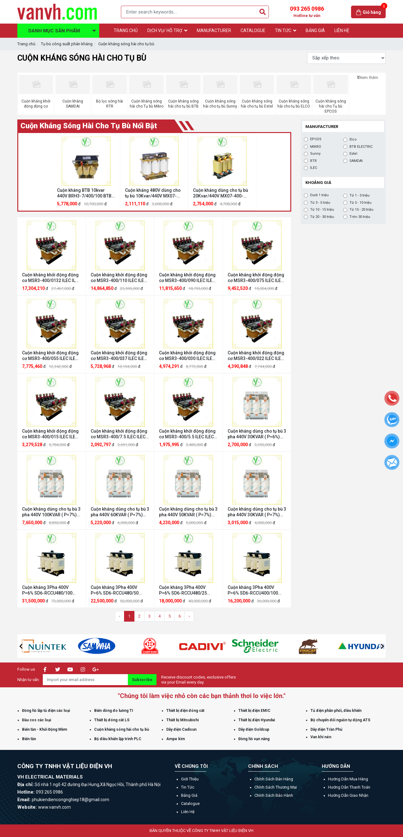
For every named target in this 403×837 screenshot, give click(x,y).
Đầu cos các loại (36, 720)
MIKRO (315, 147)
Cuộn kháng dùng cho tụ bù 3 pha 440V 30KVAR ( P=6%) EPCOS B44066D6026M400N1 (257, 434)
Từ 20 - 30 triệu (322, 217)
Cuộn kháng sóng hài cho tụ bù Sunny (220, 103)
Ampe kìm (175, 739)
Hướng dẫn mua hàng (348, 779)
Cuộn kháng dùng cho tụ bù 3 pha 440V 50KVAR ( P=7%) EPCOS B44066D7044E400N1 (188, 512)
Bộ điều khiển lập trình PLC (117, 739)
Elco (353, 139)
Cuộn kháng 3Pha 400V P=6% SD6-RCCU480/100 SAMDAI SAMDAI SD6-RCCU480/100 (47, 590)
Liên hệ (188, 811)
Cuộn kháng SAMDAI (72, 103)
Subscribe (142, 679)
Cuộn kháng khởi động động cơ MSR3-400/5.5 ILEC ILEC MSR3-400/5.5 (187, 434)
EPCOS (315, 139)
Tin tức (187, 787)
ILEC (313, 168)
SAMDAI (356, 161)
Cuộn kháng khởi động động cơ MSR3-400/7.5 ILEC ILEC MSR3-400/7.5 (119, 434)
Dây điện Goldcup (253, 729)
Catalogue (190, 803)
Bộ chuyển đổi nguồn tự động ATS (340, 720)
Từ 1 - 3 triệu (359, 195)
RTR (313, 161)
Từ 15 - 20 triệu (361, 210)
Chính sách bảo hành (273, 795)
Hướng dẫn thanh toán (349, 787)
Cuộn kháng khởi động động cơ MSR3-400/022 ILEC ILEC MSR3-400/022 (256, 355)
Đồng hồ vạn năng (254, 739)
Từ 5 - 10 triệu (360, 203)
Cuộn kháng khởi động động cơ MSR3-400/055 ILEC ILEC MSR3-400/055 (50, 355)
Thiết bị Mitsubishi (182, 720)
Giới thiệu (190, 779)
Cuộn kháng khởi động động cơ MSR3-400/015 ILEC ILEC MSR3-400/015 (50, 434)
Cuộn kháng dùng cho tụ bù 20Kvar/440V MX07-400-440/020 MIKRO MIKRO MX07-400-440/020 (220, 193)
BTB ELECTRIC (360, 147)
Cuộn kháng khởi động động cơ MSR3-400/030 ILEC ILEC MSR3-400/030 (187, 355)
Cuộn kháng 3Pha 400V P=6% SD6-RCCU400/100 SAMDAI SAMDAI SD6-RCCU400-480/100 (253, 590)
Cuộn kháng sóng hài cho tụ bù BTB (183, 103)
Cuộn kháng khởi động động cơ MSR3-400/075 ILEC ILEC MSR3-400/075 (256, 277)
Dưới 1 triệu (319, 195)
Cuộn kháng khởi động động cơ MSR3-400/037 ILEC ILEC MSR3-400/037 (119, 355)
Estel (353, 154)
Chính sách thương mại (275, 787)
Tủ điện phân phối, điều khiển (335, 710)
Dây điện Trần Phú (326, 729)
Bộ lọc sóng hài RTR (109, 103)
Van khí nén (320, 737)
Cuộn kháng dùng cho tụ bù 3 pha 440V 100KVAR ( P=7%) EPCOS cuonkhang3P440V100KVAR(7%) (51, 512)
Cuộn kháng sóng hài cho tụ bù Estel (257, 103)
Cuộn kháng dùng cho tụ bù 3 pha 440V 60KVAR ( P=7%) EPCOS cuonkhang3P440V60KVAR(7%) (120, 512)
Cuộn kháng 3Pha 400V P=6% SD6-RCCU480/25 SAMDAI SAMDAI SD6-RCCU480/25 (183, 590)
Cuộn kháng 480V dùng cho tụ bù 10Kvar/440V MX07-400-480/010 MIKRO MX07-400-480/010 (153, 193)
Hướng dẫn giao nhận (348, 795)
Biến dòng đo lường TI (113, 710)
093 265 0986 (307, 12)
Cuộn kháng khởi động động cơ (35, 103)
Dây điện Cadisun (181, 729)
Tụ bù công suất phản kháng (67, 44)
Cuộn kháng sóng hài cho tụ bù (126, 44)
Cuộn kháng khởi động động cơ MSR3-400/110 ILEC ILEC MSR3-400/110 (119, 277)
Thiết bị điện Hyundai (256, 720)
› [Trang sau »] (189, 616)
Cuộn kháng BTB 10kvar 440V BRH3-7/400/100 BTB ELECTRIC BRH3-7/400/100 (84, 193)
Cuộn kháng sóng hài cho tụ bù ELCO (293, 103)
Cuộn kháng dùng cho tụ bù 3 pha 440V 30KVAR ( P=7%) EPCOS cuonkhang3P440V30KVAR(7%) (257, 512)
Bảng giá (189, 795)
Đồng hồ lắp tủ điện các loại (46, 710)
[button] (20, 646)
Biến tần (29, 739)
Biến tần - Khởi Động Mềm (44, 729)
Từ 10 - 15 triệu (322, 210)
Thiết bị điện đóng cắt (185, 710)
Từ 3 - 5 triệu (320, 203)
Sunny (315, 154)
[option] (86, 172)
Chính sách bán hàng (273, 779)
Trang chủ (26, 44)
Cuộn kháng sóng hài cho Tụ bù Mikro (146, 103)
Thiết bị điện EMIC (254, 710)
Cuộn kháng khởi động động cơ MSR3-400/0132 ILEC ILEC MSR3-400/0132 (51, 277)
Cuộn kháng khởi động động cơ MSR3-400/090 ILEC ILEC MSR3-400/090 (187, 277)
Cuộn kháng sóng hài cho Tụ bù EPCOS (330, 106)
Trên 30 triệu (359, 217)
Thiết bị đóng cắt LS (111, 720)
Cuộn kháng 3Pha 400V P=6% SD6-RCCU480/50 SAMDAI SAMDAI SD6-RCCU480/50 (115, 590)
